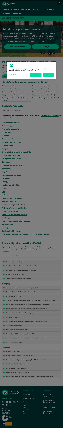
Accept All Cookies (48, 74)
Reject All (36, 74)
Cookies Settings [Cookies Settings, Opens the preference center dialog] (13, 74)
